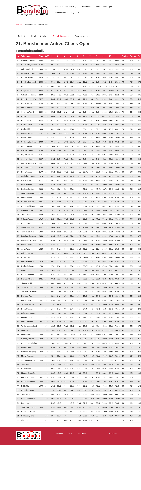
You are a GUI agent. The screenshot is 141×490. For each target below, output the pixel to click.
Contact (70, 433)
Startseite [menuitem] (59, 7)
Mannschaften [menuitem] (61, 14)
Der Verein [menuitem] (70, 8)
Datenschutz (82, 433)
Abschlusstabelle (39, 36)
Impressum (58, 433)
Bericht (21, 36)
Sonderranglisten (83, 36)
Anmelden (113, 433)
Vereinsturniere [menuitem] (86, 8)
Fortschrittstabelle (60, 36)
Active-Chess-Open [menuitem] (104, 8)
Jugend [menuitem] (74, 14)
